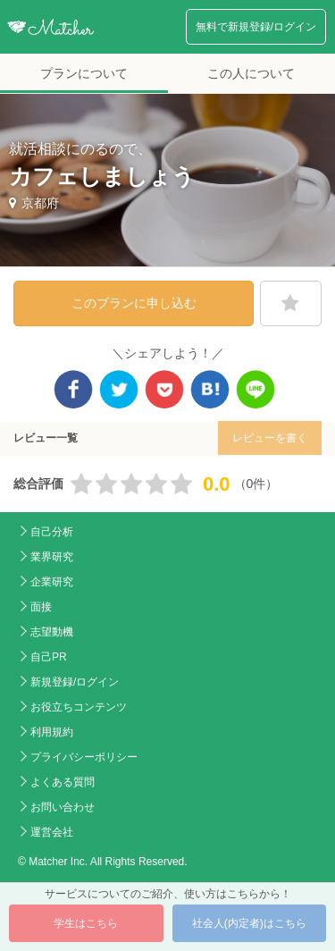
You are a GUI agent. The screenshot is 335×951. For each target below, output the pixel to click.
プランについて (84, 73)
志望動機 (51, 632)
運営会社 (51, 832)
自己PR (48, 657)
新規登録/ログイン (74, 682)
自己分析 (51, 532)
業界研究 (51, 557)
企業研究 (51, 582)
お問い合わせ (62, 807)
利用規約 (51, 732)
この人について (251, 73)
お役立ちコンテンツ (78, 707)
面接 (41, 607)
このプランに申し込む (134, 303)
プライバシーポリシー (84, 757)
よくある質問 (62, 782)
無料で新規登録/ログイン (256, 27)
